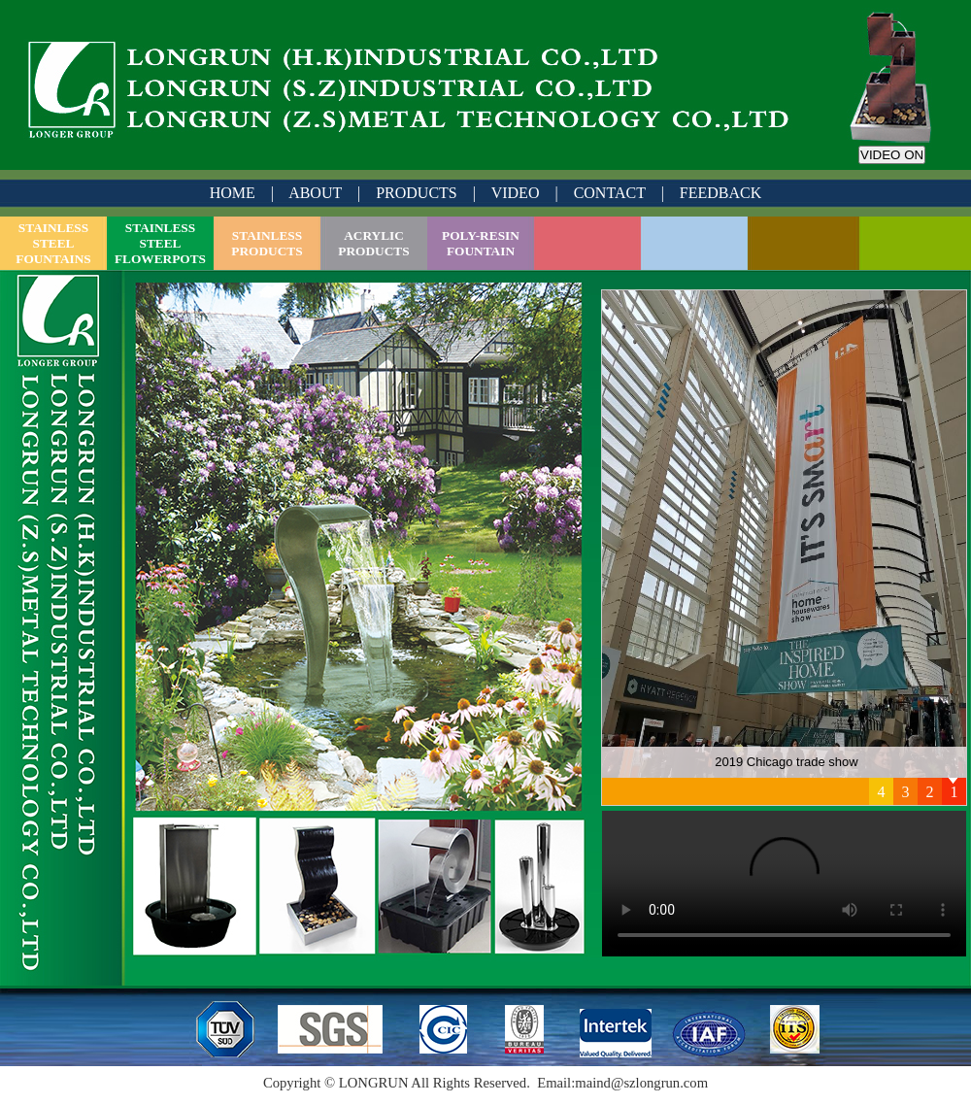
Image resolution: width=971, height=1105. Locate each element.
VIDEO (515, 192)
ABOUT (315, 192)
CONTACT (610, 192)
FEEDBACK (720, 192)
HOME (232, 192)
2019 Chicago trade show (786, 761)
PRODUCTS (416, 192)
